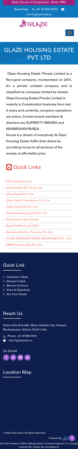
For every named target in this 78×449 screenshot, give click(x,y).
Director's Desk (16, 281)
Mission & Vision (17, 286)
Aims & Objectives (18, 290)
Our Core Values (17, 294)
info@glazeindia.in (39, 14)
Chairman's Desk (17, 277)
